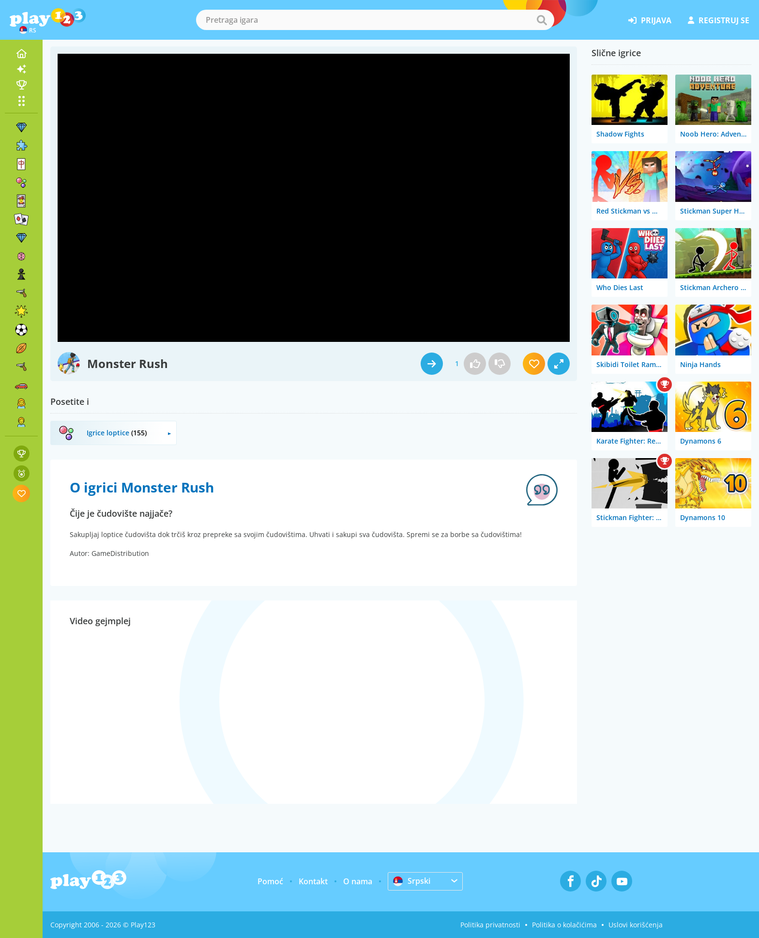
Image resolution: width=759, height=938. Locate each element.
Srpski (411, 881)
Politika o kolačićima (564, 924)
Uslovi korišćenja (635, 924)
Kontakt (313, 881)
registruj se (718, 20)
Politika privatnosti (490, 924)
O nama (357, 881)
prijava (649, 20)
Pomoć (270, 881)
